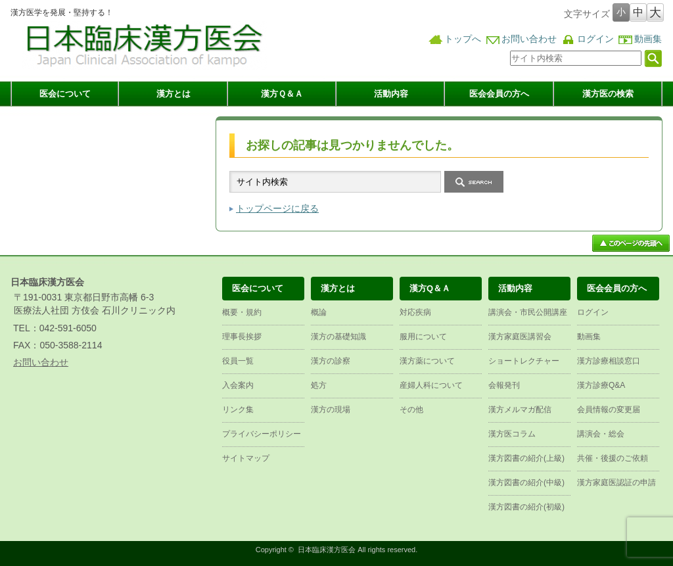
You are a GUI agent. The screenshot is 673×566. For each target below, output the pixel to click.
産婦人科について (431, 385)
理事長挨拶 (242, 336)
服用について (423, 336)
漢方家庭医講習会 (519, 336)
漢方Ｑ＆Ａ (282, 94)
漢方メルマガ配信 (519, 409)
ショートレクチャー (523, 361)
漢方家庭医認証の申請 (616, 482)
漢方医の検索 (608, 94)
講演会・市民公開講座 (527, 312)
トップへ (462, 39)
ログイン (595, 39)
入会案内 (238, 385)
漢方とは (173, 94)
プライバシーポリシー (261, 433)
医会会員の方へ (499, 94)
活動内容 (391, 94)
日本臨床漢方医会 (327, 550)
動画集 (648, 39)
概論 (319, 312)
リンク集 (238, 409)
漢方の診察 (330, 361)
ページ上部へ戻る (631, 243)
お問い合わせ (529, 39)
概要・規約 (242, 312)
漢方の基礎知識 (338, 336)
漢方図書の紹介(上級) (526, 458)
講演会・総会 (600, 433)
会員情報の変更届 (608, 409)
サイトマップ (245, 458)
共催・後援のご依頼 (612, 458)
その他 (411, 409)
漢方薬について (427, 361)
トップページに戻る (277, 208)
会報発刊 (504, 385)
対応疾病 (415, 312)
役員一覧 (238, 361)
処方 (319, 385)
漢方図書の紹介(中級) (526, 482)
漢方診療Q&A (601, 385)
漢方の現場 (330, 409)
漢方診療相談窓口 (608, 361)
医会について (65, 94)
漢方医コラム (512, 433)
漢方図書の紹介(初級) (526, 506)
